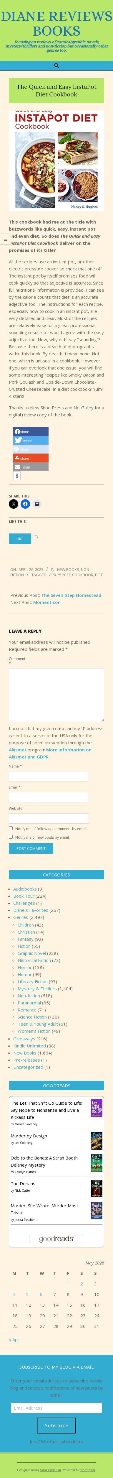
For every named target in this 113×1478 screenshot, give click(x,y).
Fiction (24, 946)
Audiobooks (25, 889)
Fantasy (26, 939)
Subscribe (56, 1425)
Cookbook (82, 574)
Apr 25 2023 (59, 574)
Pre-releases (26, 1060)
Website (15, 808)
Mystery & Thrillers (37, 988)
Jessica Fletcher (25, 1220)
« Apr (14, 1339)
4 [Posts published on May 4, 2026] (13, 1294)
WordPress (87, 1470)
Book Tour (23, 896)
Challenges (24, 903)
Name (15, 766)
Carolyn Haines (25, 1172)
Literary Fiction (33, 981)
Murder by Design (29, 1136)
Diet (99, 574)
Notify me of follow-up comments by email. (51, 828)
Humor (25, 974)
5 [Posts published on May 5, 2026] (27, 1294)
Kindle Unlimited (29, 1046)
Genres (20, 917)
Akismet (17, 750)
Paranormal (29, 1003)
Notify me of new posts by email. (42, 837)
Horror (25, 967)
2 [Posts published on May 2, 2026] (81, 1284)
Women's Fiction (34, 1031)
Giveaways (24, 1039)
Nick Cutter (23, 1190)
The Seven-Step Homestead (71, 595)
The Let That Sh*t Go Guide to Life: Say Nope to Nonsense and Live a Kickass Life (46, 1110)
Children (26, 925)
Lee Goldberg (23, 1143)
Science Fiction (32, 1017)
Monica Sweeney (26, 1124)
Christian (26, 932)
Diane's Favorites (30, 910)
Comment (16, 661)
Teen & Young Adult (38, 1024)
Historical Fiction (34, 960)
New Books (68, 569)
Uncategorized (28, 1067)
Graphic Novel (32, 953)
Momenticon (47, 602)
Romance (27, 1010)
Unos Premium (50, 1470)
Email (15, 787)
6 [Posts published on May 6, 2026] (41, 1294)
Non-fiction (29, 996)
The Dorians (23, 1183)
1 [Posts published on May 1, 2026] (68, 1284)
